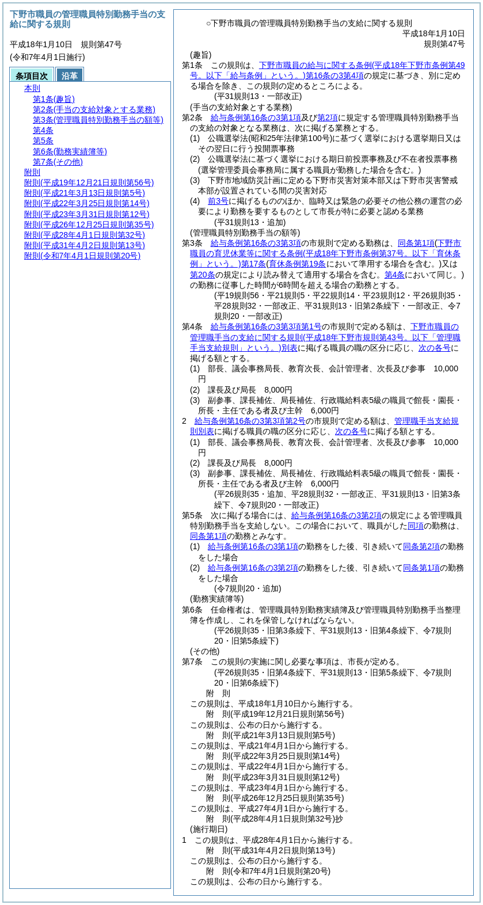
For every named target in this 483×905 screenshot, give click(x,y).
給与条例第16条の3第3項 (256, 243)
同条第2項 (421, 546)
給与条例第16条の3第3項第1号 (266, 326)
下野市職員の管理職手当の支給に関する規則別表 (325, 337)
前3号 (218, 201)
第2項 (327, 117)
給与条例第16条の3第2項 (336, 515)
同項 (416, 525)
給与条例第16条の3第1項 (256, 117)
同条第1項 (416, 243)
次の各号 (435, 347)
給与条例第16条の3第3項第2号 (250, 420)
